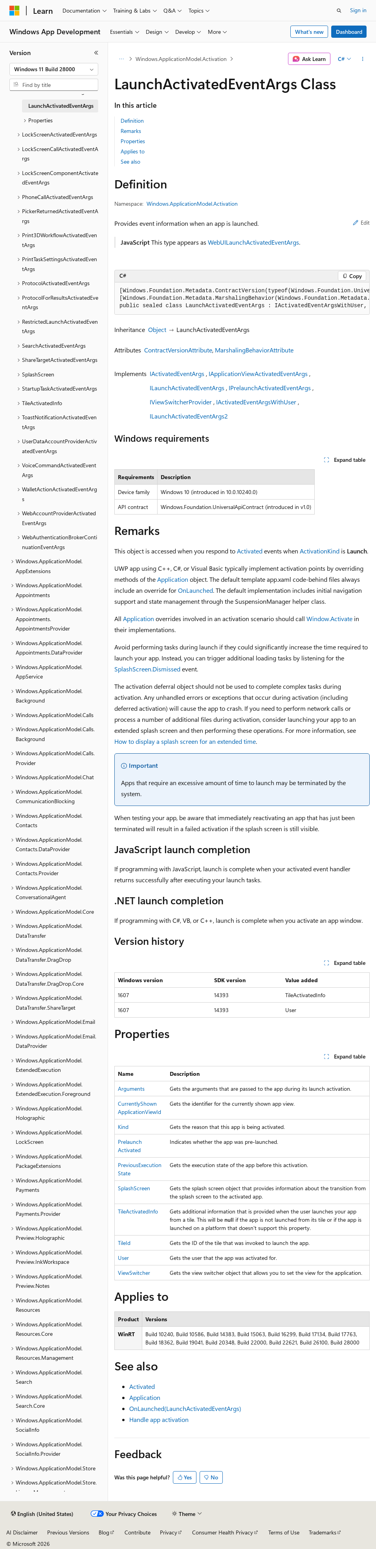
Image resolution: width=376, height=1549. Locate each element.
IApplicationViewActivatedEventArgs (258, 373)
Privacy (168, 1532)
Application (172, 579)
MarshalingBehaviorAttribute (254, 350)
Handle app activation (159, 1419)
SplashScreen (134, 1188)
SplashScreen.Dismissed (147, 669)
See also (130, 161)
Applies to (133, 151)
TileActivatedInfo (138, 1211)
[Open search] (339, 11)
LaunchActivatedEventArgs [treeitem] (61, 105)
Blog (104, 1532)
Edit (361, 222)
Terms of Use (283, 1532)
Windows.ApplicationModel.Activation (181, 59)
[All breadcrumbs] (121, 59)
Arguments (131, 1088)
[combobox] (53, 69)
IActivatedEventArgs (177, 373)
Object (157, 329)
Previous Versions (68, 1532)
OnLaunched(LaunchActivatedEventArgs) (185, 1408)
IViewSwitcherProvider (181, 402)
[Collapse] (96, 53)
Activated (249, 551)
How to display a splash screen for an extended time (185, 741)
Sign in (358, 10)
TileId (124, 1243)
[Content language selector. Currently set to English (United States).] (42, 1514)
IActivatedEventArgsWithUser (256, 402)
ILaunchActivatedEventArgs (187, 388)
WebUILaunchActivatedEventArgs (253, 242)
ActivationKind (319, 551)
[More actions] (363, 59)
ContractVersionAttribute (178, 350)
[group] (242, 298)
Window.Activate (329, 618)
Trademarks (322, 1532)
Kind (123, 1126)
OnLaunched (195, 590)
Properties (133, 141)
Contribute (137, 1532)
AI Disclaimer (22, 1532)
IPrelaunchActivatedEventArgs (270, 388)
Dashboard (349, 31)
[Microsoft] (14, 11)
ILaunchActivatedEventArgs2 (189, 416)
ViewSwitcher (134, 1272)
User (123, 1257)
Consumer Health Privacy (222, 1532)
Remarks (131, 131)
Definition (132, 120)
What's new (309, 31)
